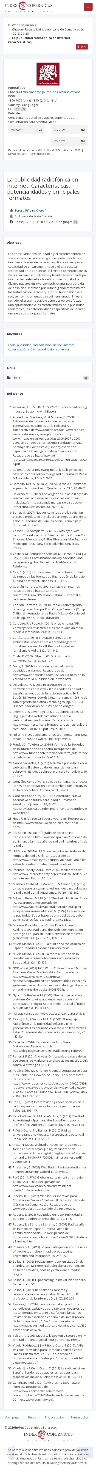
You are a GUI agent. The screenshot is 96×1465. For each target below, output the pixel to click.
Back (82, 47)
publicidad (24, 345)
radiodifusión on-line (47, 345)
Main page (12, 1417)
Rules (32, 1417)
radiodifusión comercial (53, 349)
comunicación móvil (21, 349)
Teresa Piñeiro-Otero (29, 210)
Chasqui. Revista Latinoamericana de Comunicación (48, 29)
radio (12, 345)
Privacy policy (54, 1417)
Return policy (80, 1417)
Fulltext (15, 378)
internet (68, 345)
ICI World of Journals (22, 25)
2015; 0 (21, 33)
